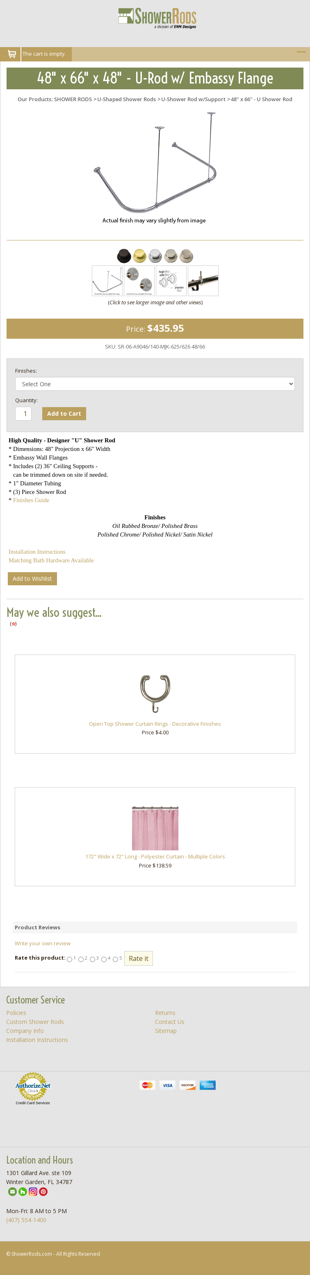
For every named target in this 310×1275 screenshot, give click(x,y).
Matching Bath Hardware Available (51, 560)
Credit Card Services (33, 1103)
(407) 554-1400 (26, 1220)
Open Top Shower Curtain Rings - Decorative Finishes (155, 723)
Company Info (25, 1031)
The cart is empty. (44, 53)
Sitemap (166, 1031)
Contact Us (170, 1022)
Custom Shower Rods (35, 1022)
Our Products (34, 99)
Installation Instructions (37, 551)
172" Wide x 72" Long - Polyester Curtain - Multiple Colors (155, 856)
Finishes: (26, 370)
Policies (16, 1013)
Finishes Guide (31, 500)
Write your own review (43, 943)
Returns (165, 1013)
